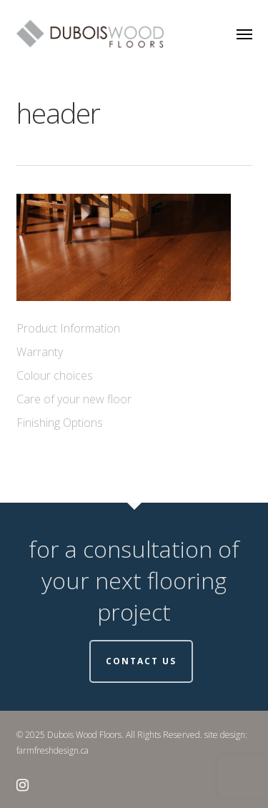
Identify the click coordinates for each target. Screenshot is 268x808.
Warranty (39, 352)
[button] (244, 33)
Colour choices (54, 375)
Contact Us (141, 661)
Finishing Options (59, 422)
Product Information (68, 328)
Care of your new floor (73, 399)
